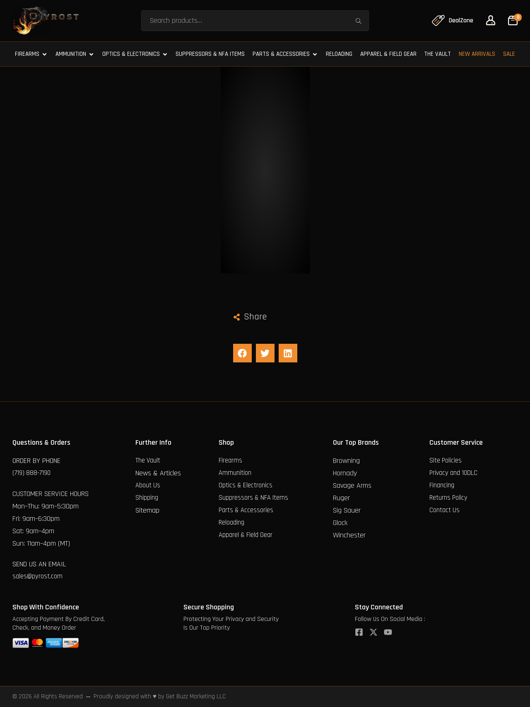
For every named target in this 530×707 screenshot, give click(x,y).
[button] (242, 353)
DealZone (460, 20)
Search (358, 20)
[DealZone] (436, 21)
